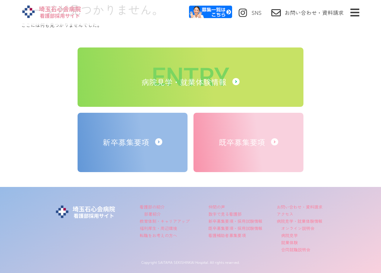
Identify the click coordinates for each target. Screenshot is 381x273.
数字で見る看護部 (225, 214)
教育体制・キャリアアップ (165, 221)
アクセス (285, 214)
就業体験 (289, 242)
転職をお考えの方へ (158, 235)
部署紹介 (152, 214)
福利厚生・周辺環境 (158, 228)
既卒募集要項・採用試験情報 (235, 228)
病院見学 (289, 235)
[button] (354, 12)
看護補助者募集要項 (227, 235)
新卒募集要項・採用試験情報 (235, 221)
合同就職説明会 (295, 250)
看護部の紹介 (152, 207)
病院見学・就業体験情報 (299, 221)
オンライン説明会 (297, 228)
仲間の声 (216, 207)
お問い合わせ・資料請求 (299, 207)
